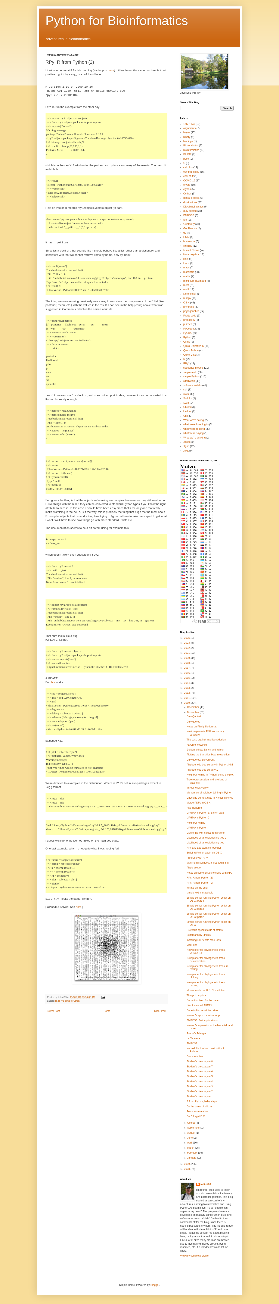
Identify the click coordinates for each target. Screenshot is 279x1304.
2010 (187, 702)
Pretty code (189, 315)
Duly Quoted (193, 716)
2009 (187, 1164)
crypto (186, 184)
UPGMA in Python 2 (197, 817)
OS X (186, 302)
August (191, 1132)
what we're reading (194, 428)
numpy (187, 298)
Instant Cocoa (191, 250)
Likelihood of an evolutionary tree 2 (206, 837)
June (190, 1137)
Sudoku (187, 398)
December (193, 707)
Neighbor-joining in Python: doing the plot (209, 774)
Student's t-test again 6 (199, 1071)
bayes (186, 132)
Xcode (187, 441)
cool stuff (188, 176)
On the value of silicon (199, 1106)
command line (191, 171)
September (193, 1127)
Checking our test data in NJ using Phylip (209, 797)
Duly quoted (193, 721)
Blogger (155, 1284)
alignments (189, 128)
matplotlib (188, 272)
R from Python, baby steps (201, 1101)
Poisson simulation (197, 1111)
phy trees (188, 306)
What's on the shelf (197, 887)
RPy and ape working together (203, 847)
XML (186, 450)
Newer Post (53, 1011)
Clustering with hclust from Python (205, 832)
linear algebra (191, 254)
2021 (187, 652)
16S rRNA (189, 123)
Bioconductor (190, 145)
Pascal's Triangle (196, 1033)
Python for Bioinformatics (117, 20)
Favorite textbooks (196, 744)
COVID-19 (189, 180)
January (192, 1157)
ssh (185, 389)
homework (189, 241)
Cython (187, 193)
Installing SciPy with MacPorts (203, 940)
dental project (191, 197)
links (186, 259)
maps (186, 267)
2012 (187, 692)
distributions (190, 202)
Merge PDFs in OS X (198, 802)
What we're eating (193, 420)
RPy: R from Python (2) (199, 882)
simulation (189, 381)
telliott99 (206, 1184)
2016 (187, 672)
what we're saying (193, 433)
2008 (187, 1168)
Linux (186, 263)
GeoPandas (190, 228)
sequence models (193, 367)
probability (189, 319)
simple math (190, 372)
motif (186, 289)
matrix (186, 276)
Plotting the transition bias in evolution (207, 754)
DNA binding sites (193, 206)
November (193, 712)
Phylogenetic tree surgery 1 (202, 769)
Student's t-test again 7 (199, 1066)
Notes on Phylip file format (201, 726)
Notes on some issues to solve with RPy (209, 872)
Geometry (189, 223)
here (111, 70)
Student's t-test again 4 (199, 1081)
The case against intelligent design (206, 739)
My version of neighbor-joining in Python (209, 792)
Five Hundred (194, 807)
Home (106, 1011)
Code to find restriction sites (202, 1010)
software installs (192, 385)
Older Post (160, 1011)
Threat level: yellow (197, 787)
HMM (186, 237)
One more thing (195, 1056)
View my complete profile (194, 1255)
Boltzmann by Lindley (198, 934)
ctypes (187, 189)
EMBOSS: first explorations (201, 1020)
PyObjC (187, 332)
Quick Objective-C (193, 345)
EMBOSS (188, 215)
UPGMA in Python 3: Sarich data (205, 812)
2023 (187, 642)
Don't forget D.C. (195, 1116)
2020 (187, 657)
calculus (188, 167)
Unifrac (187, 411)
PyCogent (189, 328)
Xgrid (186, 446)
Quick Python (191, 350)
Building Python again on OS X (204, 852)
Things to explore (196, 995)
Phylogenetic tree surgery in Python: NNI (209, 764)
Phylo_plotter (193, 867)
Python (187, 337)
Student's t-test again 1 (199, 1096)
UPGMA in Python (196, 827)
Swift (186, 402)
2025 (187, 637)
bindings (188, 141)
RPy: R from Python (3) (199, 877)
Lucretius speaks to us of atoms (204, 930)
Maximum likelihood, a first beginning (207, 862)
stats (186, 394)
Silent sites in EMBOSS (199, 1005)
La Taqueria (193, 1038)
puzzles (187, 324)
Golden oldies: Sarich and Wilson (205, 749)
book (186, 158)
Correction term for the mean (202, 1000)
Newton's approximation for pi (203, 1015)
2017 (187, 667)
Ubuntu (187, 407)
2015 (187, 677)
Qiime (186, 341)
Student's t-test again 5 (199, 1076)
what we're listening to (196, 424)
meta (186, 285)
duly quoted (190, 210)
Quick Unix (189, 354)
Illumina (187, 245)
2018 (187, 662)
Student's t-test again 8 (199, 1061)
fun (185, 219)
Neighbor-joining (195, 822)
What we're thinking (194, 437)
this (52, 682)
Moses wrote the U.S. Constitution (205, 990)
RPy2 (61, 1000)
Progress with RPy (197, 857)
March (191, 1147)
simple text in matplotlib (199, 892)
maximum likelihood (194, 280)
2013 (187, 687)
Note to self (189, 293)
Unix (186, 415)
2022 (187, 647)
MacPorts (191, 944)
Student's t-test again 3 (199, 1086)
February (192, 1152)
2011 (187, 697)
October (192, 1122)
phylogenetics (191, 311)
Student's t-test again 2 (199, 1091)
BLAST (187, 154)
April (190, 1142)
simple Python (72, 1000)
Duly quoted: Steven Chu (200, 759)
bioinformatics (191, 150)
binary (186, 136)
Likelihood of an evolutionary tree (205, 842)
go (184, 232)
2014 (187, 682)
